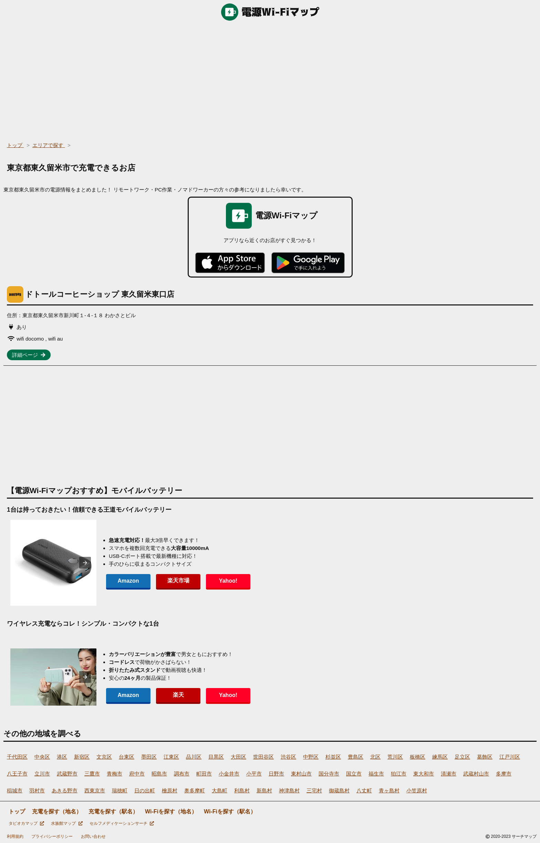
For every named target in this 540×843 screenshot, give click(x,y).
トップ (17, 811)
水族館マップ (66, 823)
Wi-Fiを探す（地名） (171, 811)
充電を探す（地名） (57, 811)
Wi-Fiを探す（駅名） (230, 811)
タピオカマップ (26, 823)
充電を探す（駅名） (113, 811)
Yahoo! (220, 581)
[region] (270, 79)
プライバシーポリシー (52, 836)
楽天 (173, 695)
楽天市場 (174, 580)
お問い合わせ (93, 836)
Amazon (126, 581)
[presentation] (85, 563)
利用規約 (15, 836)
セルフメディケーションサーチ (122, 823)
